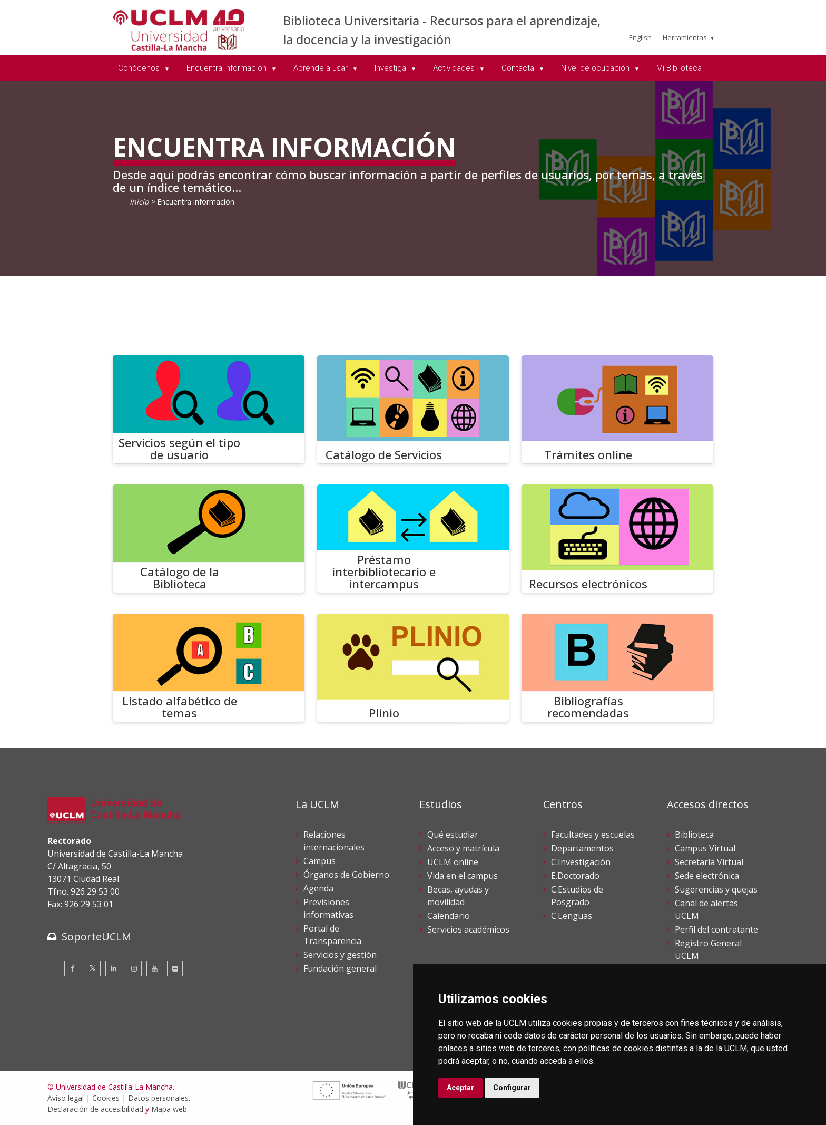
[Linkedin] (113, 968)
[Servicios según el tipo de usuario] (208, 409)
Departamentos (582, 848)
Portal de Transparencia (332, 935)
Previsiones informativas (328, 908)
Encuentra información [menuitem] (227, 68)
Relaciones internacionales (334, 841)
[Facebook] (72, 968)
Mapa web (169, 1109)
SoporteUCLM (96, 936)
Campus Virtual (705, 848)
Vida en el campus (462, 875)
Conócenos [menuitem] (140, 68)
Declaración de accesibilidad (95, 1109)
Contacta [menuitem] (519, 68)
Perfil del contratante (716, 929)
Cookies (106, 1098)
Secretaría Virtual (709, 862)
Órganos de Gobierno (346, 874)
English (640, 37)
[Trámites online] (617, 409)
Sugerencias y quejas (716, 889)
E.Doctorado (575, 875)
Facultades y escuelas (593, 834)
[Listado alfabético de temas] (208, 668)
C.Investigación (581, 862)
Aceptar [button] (460, 1087)
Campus (319, 861)
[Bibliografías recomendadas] (617, 668)
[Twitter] (93, 968)
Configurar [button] (512, 1087)
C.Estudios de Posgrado (577, 896)
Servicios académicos (468, 929)
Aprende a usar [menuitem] (321, 68)
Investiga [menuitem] (391, 68)
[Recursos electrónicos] (617, 538)
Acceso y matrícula (463, 848)
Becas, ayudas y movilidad (458, 896)
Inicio (139, 202)
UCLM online (452, 862)
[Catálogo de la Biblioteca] (208, 538)
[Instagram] (134, 968)
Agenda (318, 888)
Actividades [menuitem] (455, 68)
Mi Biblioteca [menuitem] (679, 68)
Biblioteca (694, 834)
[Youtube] (154, 968)
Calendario (448, 916)
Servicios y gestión (340, 955)
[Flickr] (175, 968)
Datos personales (158, 1098)
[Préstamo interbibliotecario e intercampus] (413, 538)
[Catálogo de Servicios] (413, 409)
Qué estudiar (452, 834)
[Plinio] (413, 668)
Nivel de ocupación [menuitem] (596, 68)
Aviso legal (65, 1098)
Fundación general (340, 968)
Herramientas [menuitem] (685, 37)
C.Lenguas (571, 916)
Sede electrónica (707, 875)
